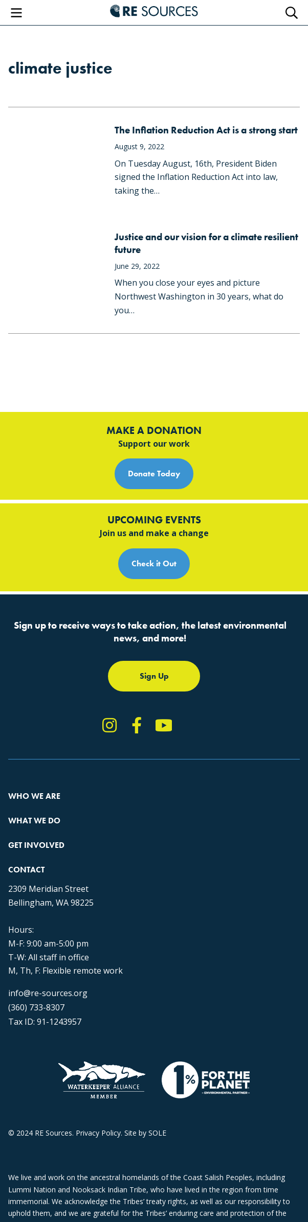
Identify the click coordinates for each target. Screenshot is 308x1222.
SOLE (157, 1133)
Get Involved (36, 845)
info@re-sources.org (47, 993)
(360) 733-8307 (36, 1007)
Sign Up (154, 676)
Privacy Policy (98, 1133)
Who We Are (34, 796)
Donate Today (154, 473)
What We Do (34, 820)
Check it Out (154, 563)
